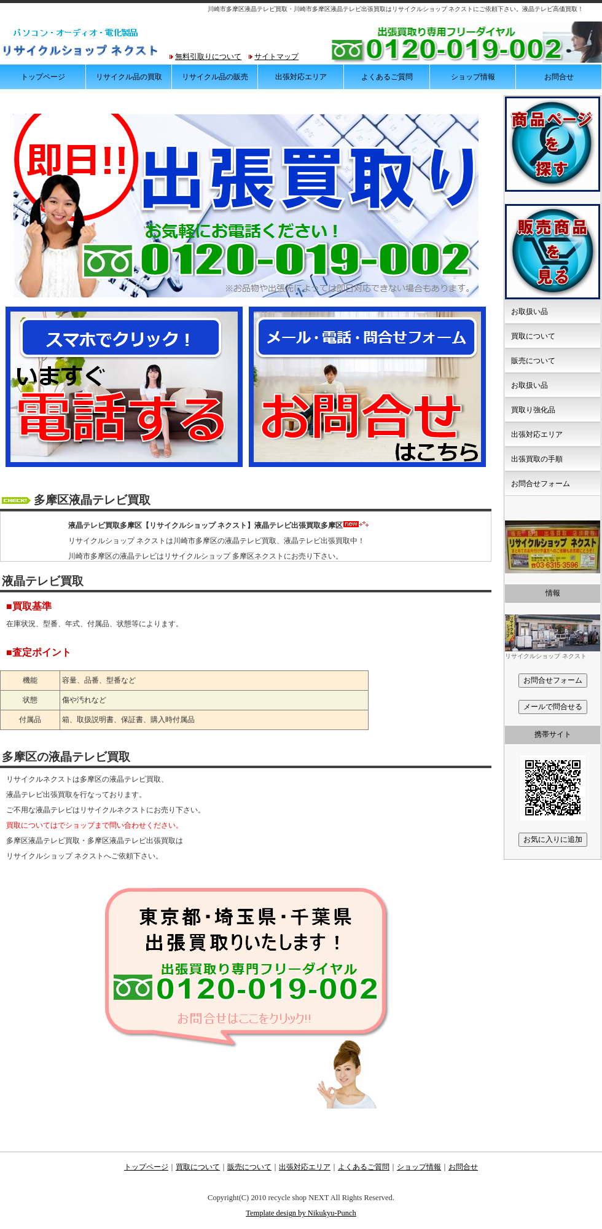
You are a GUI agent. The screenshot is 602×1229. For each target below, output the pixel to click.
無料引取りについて (208, 56)
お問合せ (559, 77)
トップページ (43, 77)
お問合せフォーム (540, 483)
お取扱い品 (529, 311)
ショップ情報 (473, 77)
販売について (533, 360)
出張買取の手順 (537, 459)
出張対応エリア (301, 77)
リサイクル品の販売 (215, 77)
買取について (533, 336)
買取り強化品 (533, 410)
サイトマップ (276, 56)
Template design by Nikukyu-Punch (301, 1213)
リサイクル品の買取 (129, 77)
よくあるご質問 (387, 77)
